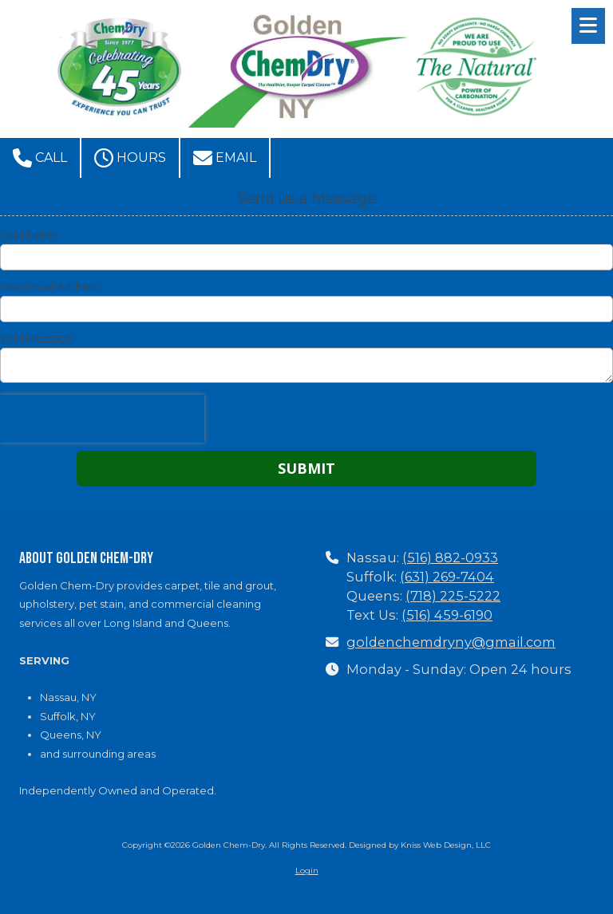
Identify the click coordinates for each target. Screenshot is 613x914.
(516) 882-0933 (450, 557)
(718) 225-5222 (452, 596)
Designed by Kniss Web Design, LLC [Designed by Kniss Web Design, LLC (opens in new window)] (420, 845)
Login (306, 870)
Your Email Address (49, 286)
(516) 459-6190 (446, 615)
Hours (130, 157)
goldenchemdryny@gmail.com (451, 642)
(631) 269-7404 (447, 577)
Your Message (36, 338)
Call (40, 157)
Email (224, 157)
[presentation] (102, 419)
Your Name (29, 234)
